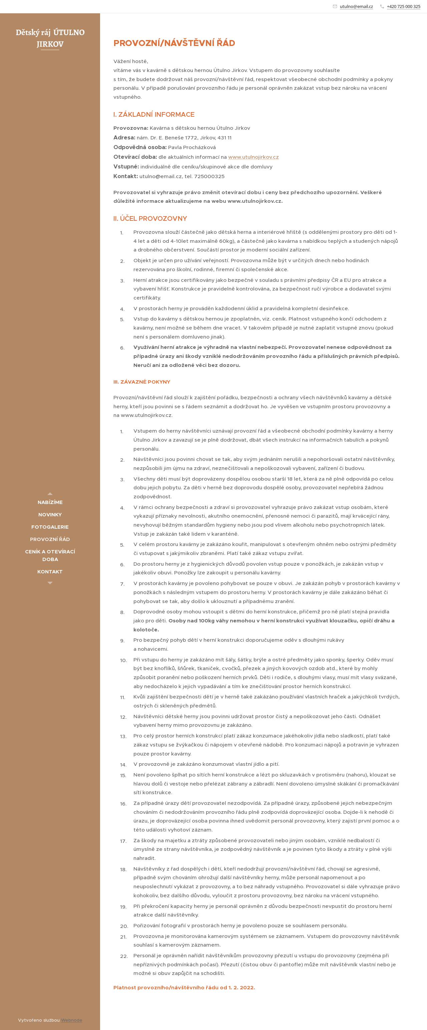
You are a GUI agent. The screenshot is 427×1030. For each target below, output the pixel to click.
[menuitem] (50, 502)
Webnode (71, 1020)
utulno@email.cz (356, 6)
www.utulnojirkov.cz (253, 157)
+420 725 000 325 (403, 6)
